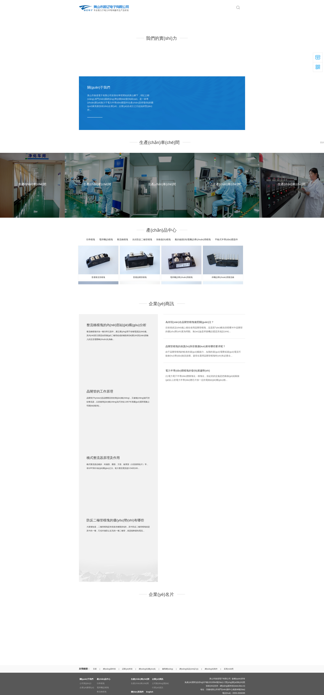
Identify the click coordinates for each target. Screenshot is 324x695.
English (224, 14)
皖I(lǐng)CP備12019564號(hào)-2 (210, 682)
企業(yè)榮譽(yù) (87, 687)
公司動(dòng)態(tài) (160, 683)
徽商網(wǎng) (167, 669)
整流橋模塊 (122, 239)
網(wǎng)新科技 (109, 669)
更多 (322, 142)
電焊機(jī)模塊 (106, 239)
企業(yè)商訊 (179, 14)
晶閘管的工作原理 (100, 391)
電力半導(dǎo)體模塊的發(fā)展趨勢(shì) (187, 370)
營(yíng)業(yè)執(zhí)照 (235, 682)
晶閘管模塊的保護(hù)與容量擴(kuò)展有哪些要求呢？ (195, 346)
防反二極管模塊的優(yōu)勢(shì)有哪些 (115, 520)
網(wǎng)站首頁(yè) (87, 14)
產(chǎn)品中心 (133, 14)
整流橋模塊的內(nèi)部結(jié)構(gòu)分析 (116, 325)
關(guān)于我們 (109, 14)
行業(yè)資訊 (157, 687)
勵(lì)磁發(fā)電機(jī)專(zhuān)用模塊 (193, 239)
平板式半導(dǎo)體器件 (226, 239)
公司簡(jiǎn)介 (86, 683)
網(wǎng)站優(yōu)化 (147, 669)
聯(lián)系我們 (203, 14)
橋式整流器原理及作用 (103, 458)
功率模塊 (90, 239)
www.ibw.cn (239, 686)
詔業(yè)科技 (127, 669)
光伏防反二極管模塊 (142, 239)
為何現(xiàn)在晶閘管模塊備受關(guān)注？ (189, 322)
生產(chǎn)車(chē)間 (159, 14)
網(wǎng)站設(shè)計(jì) (188, 669)
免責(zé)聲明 (190, 682)
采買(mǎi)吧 (228, 669)
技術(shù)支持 (212, 686)
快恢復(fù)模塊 (163, 239)
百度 (95, 669)
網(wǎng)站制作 (211, 669)
